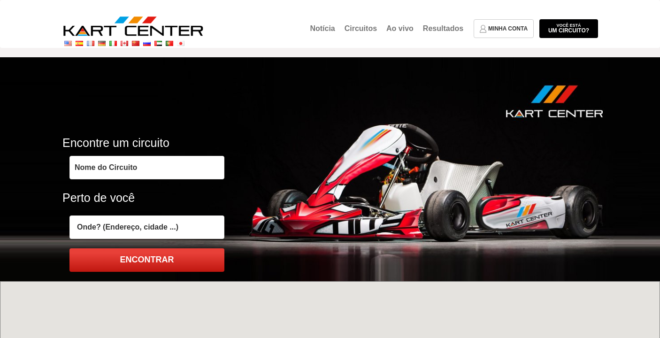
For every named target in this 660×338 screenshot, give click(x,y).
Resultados (443, 28)
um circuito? (568, 28)
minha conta (504, 29)
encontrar (147, 259)
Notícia (322, 28)
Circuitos (361, 28)
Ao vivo (400, 28)
